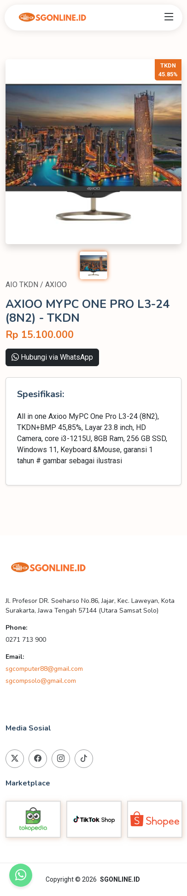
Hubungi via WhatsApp (52, 357)
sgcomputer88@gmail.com (44, 668)
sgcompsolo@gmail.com (41, 680)
